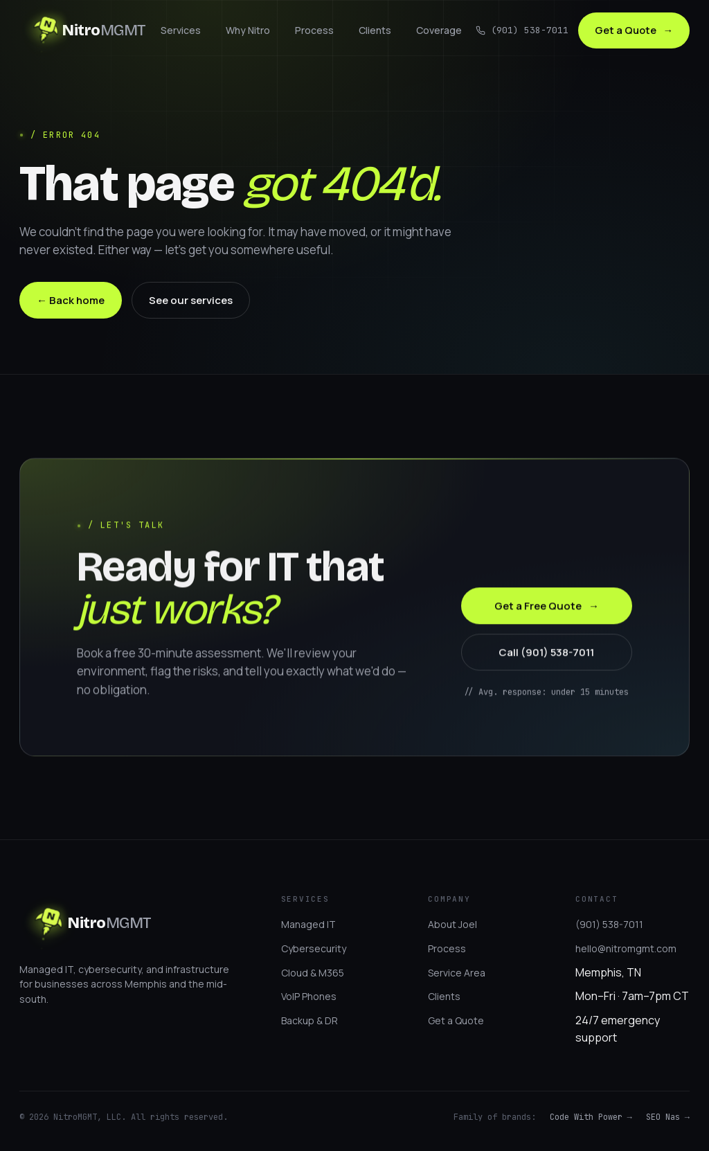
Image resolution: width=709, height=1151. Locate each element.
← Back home (71, 300)
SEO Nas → (668, 1117)
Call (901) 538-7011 (546, 653)
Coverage (437, 30)
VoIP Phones (308, 996)
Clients (373, 30)
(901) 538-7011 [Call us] (518, 31)
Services (179, 30)
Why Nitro (246, 30)
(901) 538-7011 (609, 924)
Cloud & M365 (312, 972)
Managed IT (308, 924)
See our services (191, 300)
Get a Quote (632, 31)
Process (312, 30)
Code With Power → (591, 1117)
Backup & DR (309, 1020)
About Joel (452, 924)
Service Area (456, 972)
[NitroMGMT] (82, 31)
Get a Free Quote (546, 607)
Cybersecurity (313, 948)
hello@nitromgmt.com (625, 948)
